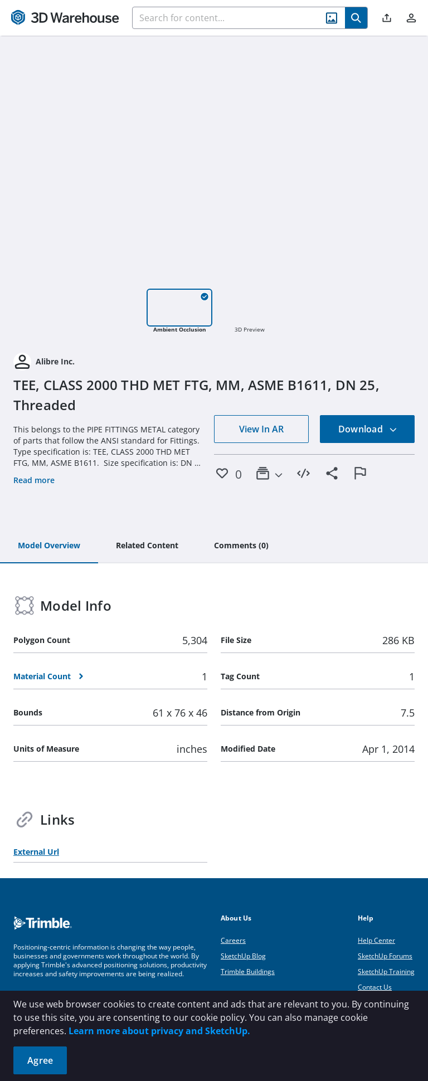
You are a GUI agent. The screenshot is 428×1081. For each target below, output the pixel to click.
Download (367, 429)
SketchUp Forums (385, 956)
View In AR (261, 429)
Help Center (376, 940)
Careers (233, 940)
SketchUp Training (386, 971)
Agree (40, 1060)
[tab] (49, 546)
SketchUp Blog (243, 956)
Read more (34, 480)
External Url (36, 851)
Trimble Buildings (248, 971)
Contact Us (375, 987)
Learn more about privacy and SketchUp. (159, 1031)
